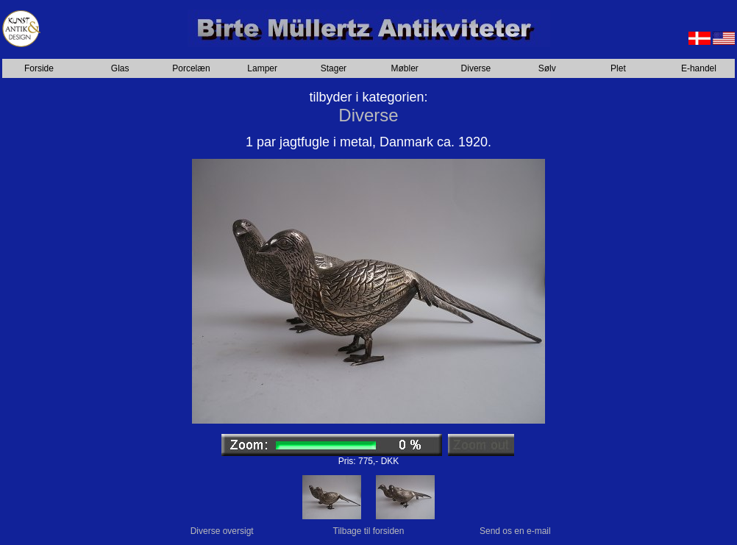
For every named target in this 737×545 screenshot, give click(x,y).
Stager (333, 68)
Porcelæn (191, 68)
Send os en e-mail (515, 531)
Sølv (547, 68)
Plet (618, 68)
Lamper (262, 68)
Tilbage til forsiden (369, 531)
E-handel (698, 68)
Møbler (405, 68)
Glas (120, 68)
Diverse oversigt (222, 531)
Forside (39, 68)
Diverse (476, 68)
